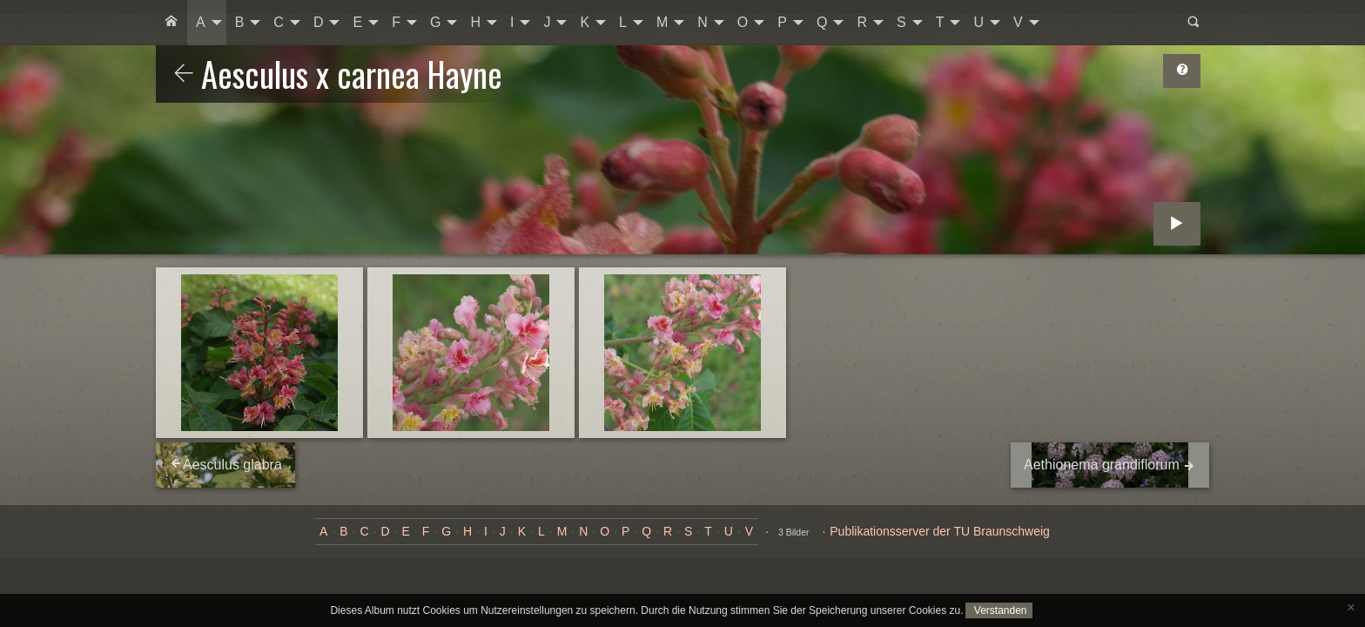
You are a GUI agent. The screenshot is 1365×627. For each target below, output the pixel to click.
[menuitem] (171, 22)
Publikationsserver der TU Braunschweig (940, 531)
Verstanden (998, 610)
